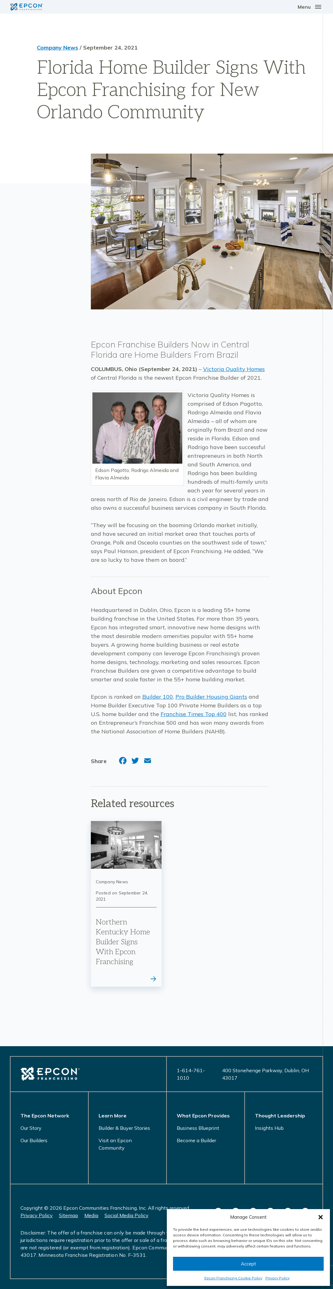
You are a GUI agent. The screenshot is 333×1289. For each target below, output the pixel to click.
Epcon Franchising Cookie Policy (233, 1278)
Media (91, 1215)
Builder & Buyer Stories (124, 1128)
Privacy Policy (277, 1278)
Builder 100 (157, 696)
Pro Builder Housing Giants (211, 696)
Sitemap (68, 1215)
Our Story (31, 1128)
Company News (57, 47)
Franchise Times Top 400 (194, 714)
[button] (320, 1217)
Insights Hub (269, 1128)
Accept (248, 1264)
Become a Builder (196, 1140)
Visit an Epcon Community (115, 1144)
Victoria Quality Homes (234, 369)
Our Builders (33, 1140)
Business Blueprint (198, 1128)
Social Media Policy (126, 1215)
